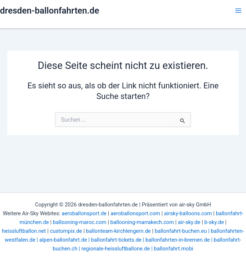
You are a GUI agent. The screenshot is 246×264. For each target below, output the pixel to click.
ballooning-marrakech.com (142, 222)
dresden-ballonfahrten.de (49, 11)
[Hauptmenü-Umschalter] (238, 10)
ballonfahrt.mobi (173, 248)
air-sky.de (189, 222)
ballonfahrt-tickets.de (116, 239)
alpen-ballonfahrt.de (63, 239)
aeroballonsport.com (135, 213)
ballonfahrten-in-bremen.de (177, 239)
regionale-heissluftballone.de (116, 248)
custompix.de (66, 231)
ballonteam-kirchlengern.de (118, 231)
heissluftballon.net (24, 231)
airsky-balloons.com (188, 213)
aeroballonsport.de (84, 213)
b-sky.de (214, 222)
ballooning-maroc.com (79, 222)
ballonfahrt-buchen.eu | (183, 231)
